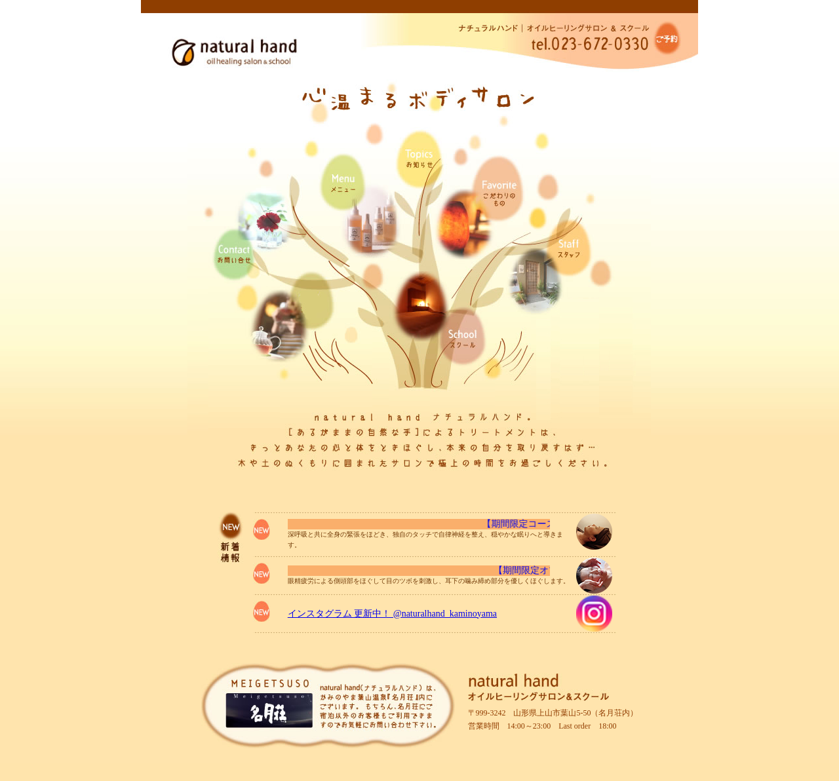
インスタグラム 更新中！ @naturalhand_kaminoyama (392, 614)
